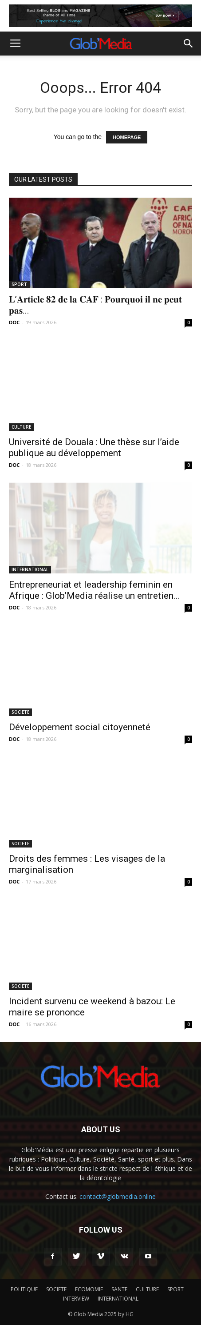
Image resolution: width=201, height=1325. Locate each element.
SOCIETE (20, 712)
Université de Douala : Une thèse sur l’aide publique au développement (94, 447)
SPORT (19, 284)
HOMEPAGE (127, 137)
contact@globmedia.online (117, 1196)
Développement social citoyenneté (79, 727)
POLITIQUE (24, 1289)
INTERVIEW (76, 1298)
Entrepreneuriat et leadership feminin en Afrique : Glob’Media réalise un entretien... (94, 590)
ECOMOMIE (89, 1289)
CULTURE (21, 427)
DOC (14, 322)
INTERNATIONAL (30, 569)
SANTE (119, 1289)
